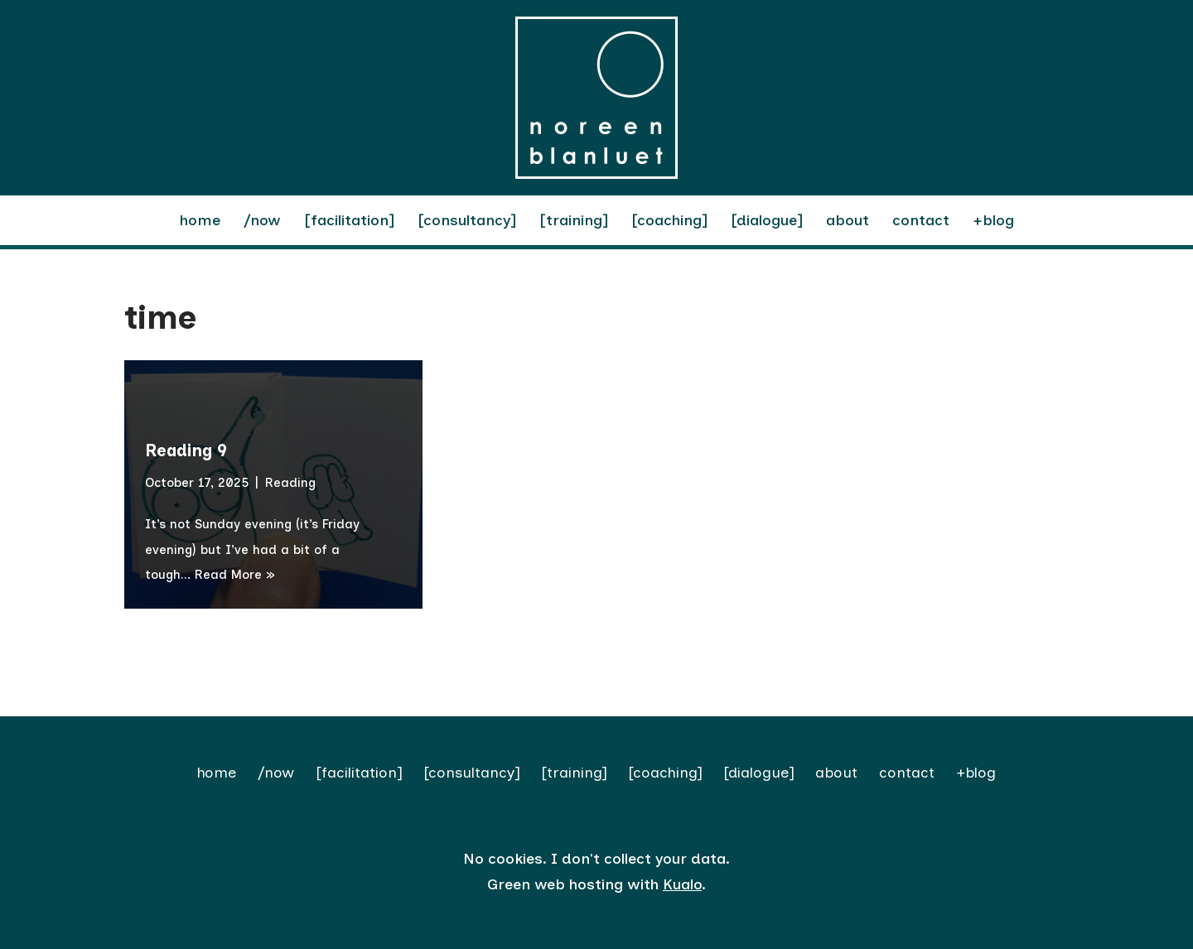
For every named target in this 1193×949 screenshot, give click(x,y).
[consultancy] (467, 220)
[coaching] (669, 220)
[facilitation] (349, 220)
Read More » (235, 574)
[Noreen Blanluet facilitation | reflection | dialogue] (596, 98)
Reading (290, 482)
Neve (142, 926)
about (847, 220)
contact (920, 220)
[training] (573, 220)
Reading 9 (186, 450)
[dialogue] (767, 220)
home (200, 220)
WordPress (301, 926)
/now (262, 220)
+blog (993, 220)
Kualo (682, 884)
